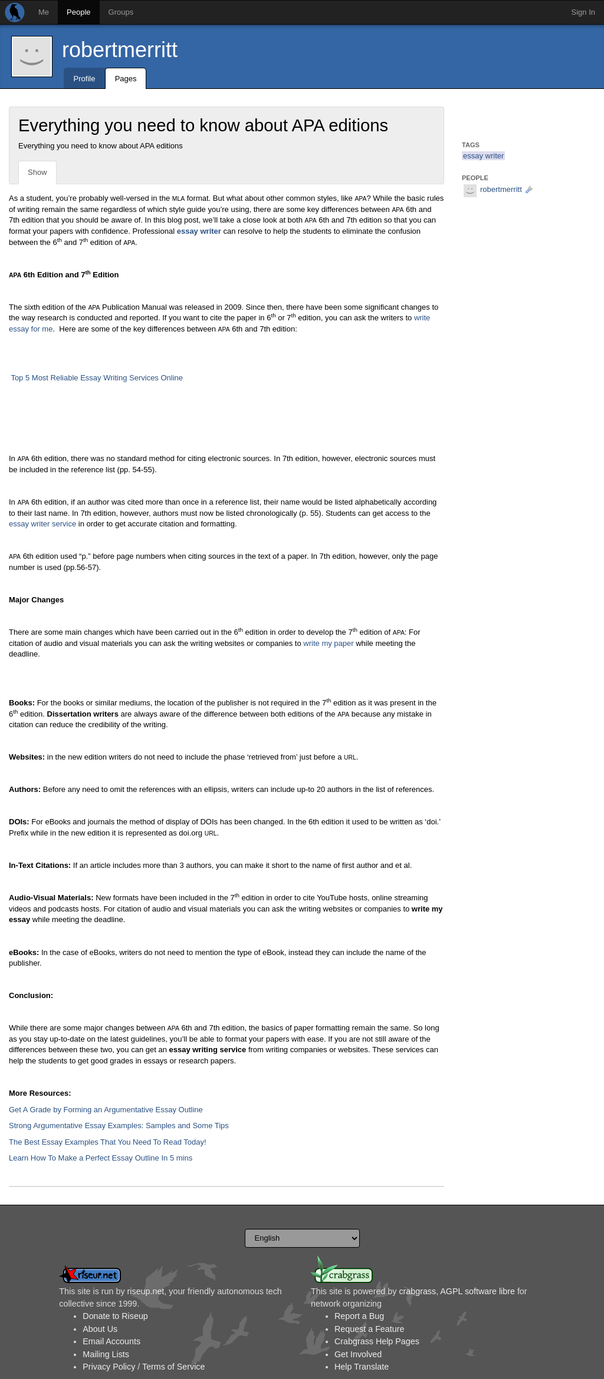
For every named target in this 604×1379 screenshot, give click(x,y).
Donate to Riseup (115, 1316)
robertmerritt (120, 50)
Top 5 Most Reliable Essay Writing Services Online (97, 377)
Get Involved (358, 1354)
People (78, 12)
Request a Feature (369, 1329)
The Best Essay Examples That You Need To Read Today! (107, 1142)
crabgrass (417, 1291)
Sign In (583, 12)
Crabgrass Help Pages (376, 1341)
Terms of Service (173, 1366)
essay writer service (42, 523)
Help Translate (361, 1366)
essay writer (483, 155)
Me (43, 12)
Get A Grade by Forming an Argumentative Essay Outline (106, 1109)
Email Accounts (111, 1341)
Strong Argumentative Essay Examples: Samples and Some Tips (119, 1125)
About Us (100, 1329)
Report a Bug (359, 1316)
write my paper (328, 643)
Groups (121, 12)
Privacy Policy (109, 1366)
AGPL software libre (477, 1291)
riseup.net (146, 1291)
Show (37, 172)
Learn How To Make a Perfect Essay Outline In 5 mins (100, 1157)
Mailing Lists (106, 1354)
